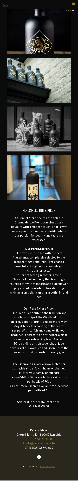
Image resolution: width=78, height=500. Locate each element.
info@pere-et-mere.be (40, 443)
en (69, 10)
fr (73, 10)
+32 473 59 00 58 (40, 439)
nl (66, 10)
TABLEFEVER (47, 466)
